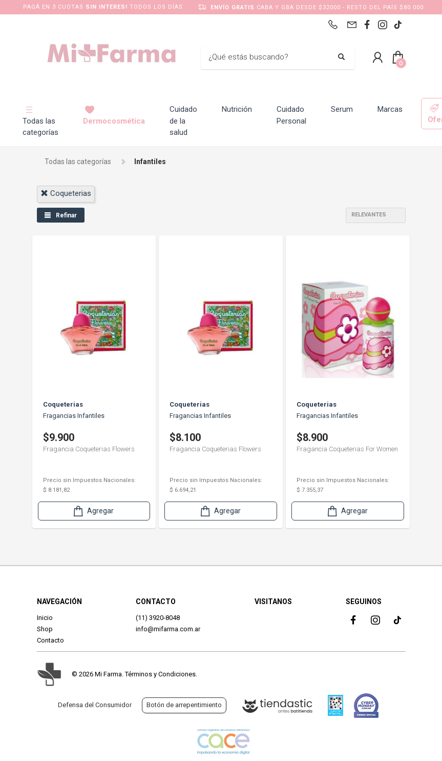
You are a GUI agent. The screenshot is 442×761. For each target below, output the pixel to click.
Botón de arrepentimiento (184, 705)
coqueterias (65, 193)
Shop (45, 629)
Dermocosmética (114, 115)
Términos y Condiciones (160, 674)
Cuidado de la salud (183, 121)
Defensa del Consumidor (95, 705)
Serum (342, 109)
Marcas (390, 109)
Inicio (45, 618)
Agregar (93, 511)
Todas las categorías (40, 121)
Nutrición (237, 109)
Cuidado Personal (291, 115)
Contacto (50, 640)
